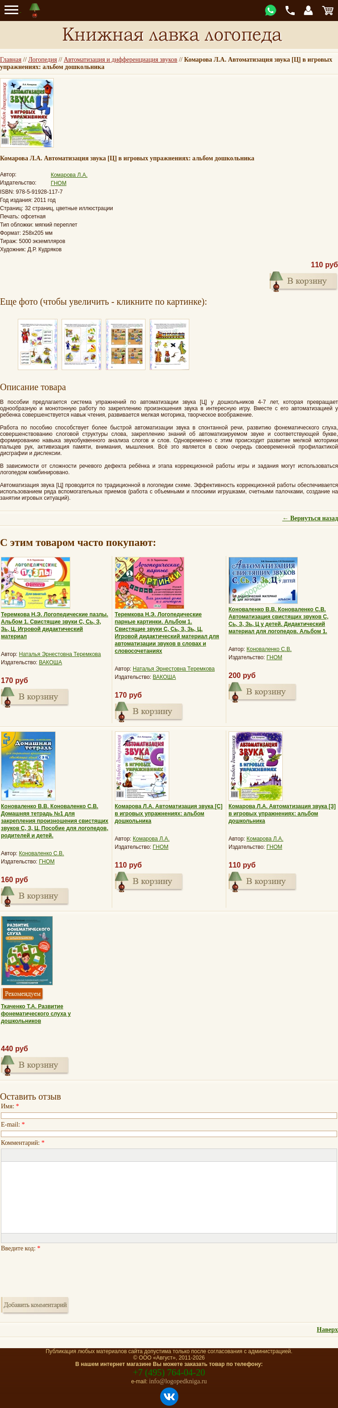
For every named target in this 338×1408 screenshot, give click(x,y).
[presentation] (70, 1272)
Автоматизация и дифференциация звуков (120, 59)
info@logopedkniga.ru (178, 1381)
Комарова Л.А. (69, 175)
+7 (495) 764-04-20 (169, 1372)
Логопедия (42, 59)
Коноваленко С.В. (269, 649)
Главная (10, 59)
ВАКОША (50, 662)
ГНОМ (59, 183)
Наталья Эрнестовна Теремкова (60, 654)
